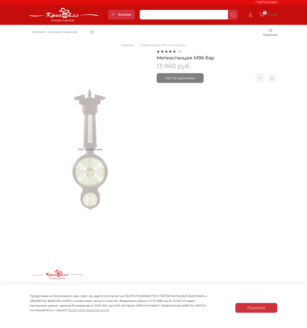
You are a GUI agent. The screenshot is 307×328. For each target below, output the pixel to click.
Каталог (121, 15)
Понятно (256, 308)
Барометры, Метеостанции (163, 45)
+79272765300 (266, 2)
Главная (127, 45)
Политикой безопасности (88, 310)
